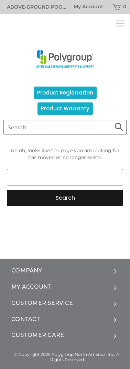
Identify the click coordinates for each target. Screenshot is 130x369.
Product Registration (65, 92)
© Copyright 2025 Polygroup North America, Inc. (64, 354)
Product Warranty (65, 108)
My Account (88, 6)
